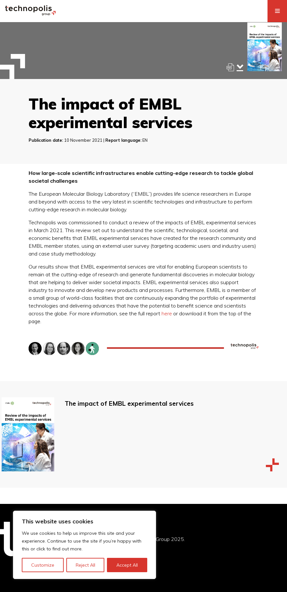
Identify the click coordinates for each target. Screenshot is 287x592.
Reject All (85, 565)
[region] (84, 545)
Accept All (127, 565)
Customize (42, 565)
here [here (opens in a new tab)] (167, 313)
